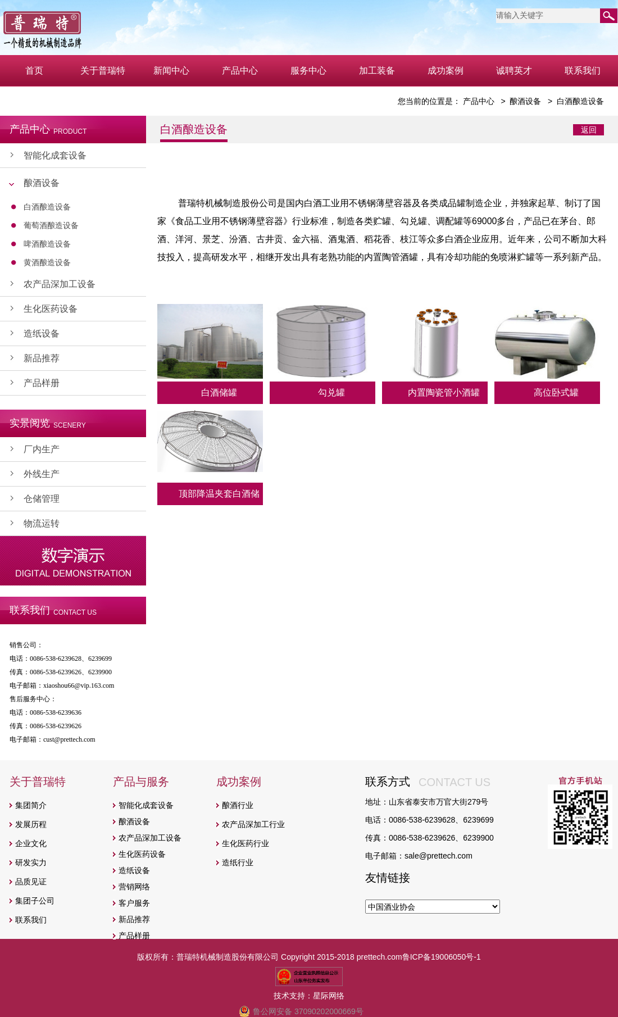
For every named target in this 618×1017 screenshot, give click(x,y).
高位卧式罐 (556, 392)
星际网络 (328, 995)
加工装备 (377, 70)
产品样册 (42, 383)
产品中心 (240, 70)
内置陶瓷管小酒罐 (444, 392)
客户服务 (134, 902)
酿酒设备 (42, 183)
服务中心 (308, 70)
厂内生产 (42, 449)
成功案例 (445, 70)
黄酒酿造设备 (47, 262)
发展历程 (31, 824)
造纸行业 (237, 862)
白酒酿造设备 (47, 206)
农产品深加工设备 (60, 284)
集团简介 (31, 805)
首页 (34, 70)
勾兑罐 (331, 392)
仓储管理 (42, 498)
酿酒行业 (237, 805)
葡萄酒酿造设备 (51, 225)
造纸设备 (42, 333)
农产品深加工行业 (253, 824)
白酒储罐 (219, 392)
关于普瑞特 (102, 70)
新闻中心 (171, 70)
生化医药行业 (245, 843)
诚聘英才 (514, 70)
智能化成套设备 (55, 155)
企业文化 (31, 843)
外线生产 (42, 474)
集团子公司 (34, 900)
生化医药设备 (51, 309)
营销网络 (134, 886)
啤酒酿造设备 (47, 243)
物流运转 (42, 523)
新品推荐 (42, 358)
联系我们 (583, 70)
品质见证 (31, 881)
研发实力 (31, 862)
